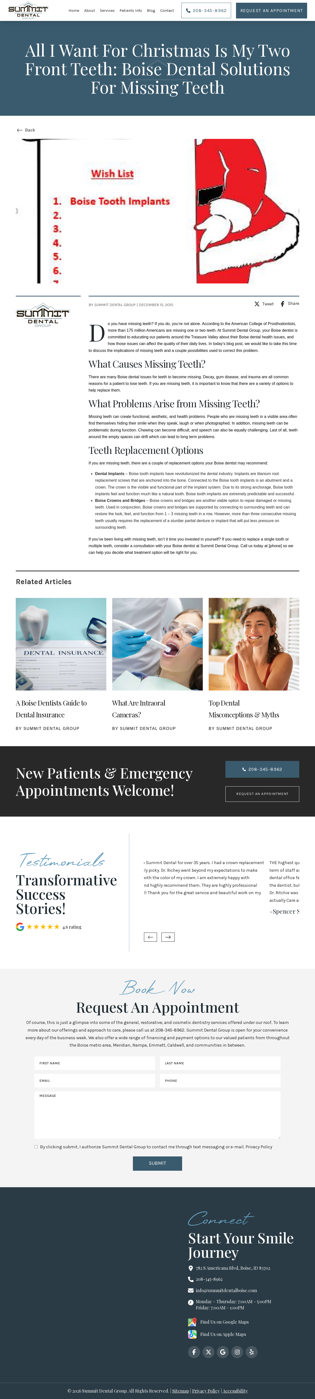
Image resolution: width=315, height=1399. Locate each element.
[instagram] (237, 1352)
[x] (209, 1352)
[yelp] (252, 1352)
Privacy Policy (259, 1147)
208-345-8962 (170, 1030)
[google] (223, 1352)
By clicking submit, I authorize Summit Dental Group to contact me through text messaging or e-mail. (156, 1147)
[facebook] (194, 1352)
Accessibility (235, 1391)
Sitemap (180, 1391)
